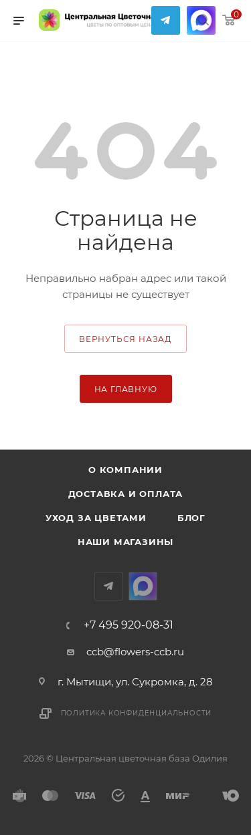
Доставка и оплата (125, 493)
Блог (191, 517)
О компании (125, 469)
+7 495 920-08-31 (128, 625)
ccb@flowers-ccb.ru (135, 651)
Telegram (165, 20)
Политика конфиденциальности (136, 713)
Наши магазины (125, 541)
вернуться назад (125, 339)
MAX (143, 586)
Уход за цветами (96, 517)
